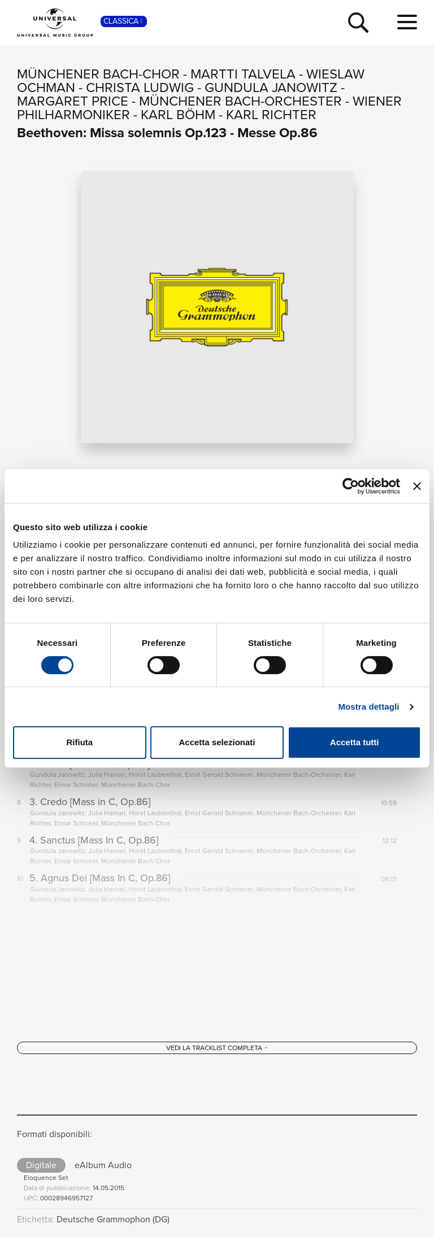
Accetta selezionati (217, 742)
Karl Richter (271, 114)
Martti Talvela (243, 74)
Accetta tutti (354, 742)
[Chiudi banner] (417, 486)
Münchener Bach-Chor (98, 74)
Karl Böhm (178, 114)
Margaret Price (72, 101)
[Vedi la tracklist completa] (217, 1049)
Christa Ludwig (140, 87)
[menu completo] (407, 22)
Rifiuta (79, 742)
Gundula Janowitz (271, 87)
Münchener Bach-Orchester (240, 101)
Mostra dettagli (368, 706)
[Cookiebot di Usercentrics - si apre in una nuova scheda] (350, 486)
